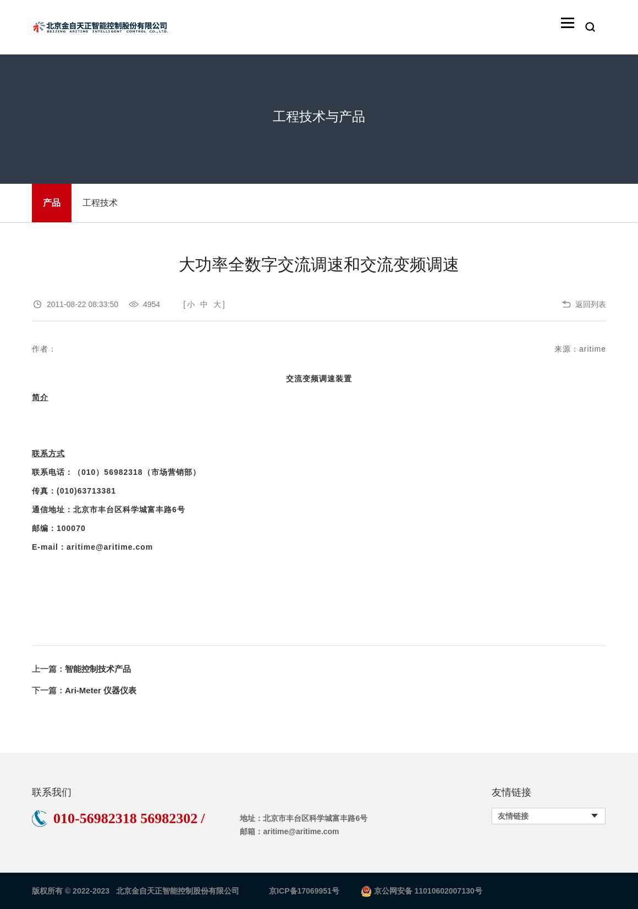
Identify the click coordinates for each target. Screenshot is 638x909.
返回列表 (590, 304)
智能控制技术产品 (98, 668)
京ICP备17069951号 (304, 890)
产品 (52, 202)
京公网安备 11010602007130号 (428, 890)
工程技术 (100, 202)
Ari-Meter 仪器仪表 (100, 690)
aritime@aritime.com (110, 547)
